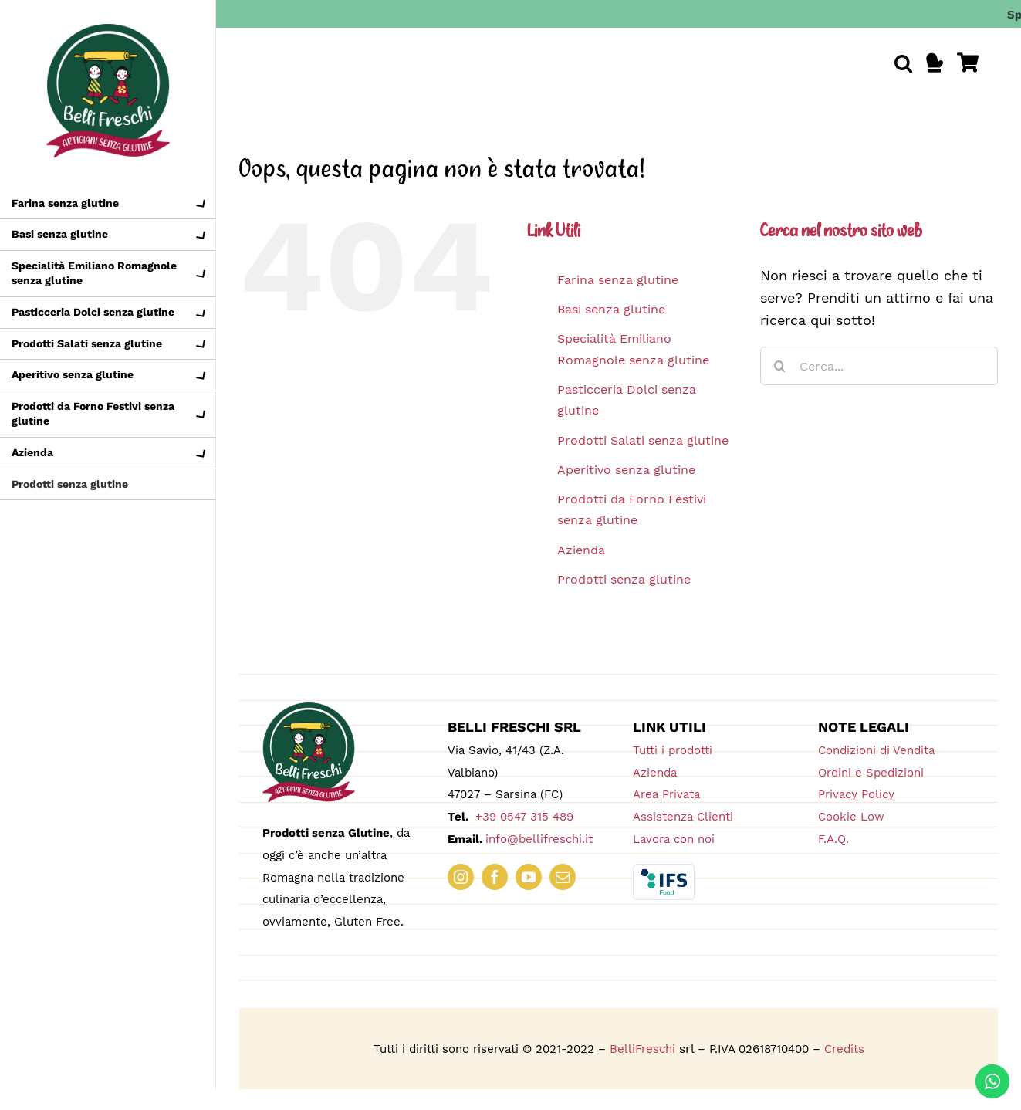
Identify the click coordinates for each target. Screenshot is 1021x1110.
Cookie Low (851, 817)
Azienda (581, 550)
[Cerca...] (879, 366)
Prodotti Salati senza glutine (643, 440)
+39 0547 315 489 (522, 817)
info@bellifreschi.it (539, 839)
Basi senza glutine (611, 309)
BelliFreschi (642, 1049)
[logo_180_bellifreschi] (308, 709)
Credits (844, 1049)
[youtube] (529, 877)
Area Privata (666, 794)
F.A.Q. (833, 839)
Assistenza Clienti (683, 817)
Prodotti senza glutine (624, 579)
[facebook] (495, 877)
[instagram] (461, 877)
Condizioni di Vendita (876, 750)
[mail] (562, 877)
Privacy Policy (856, 794)
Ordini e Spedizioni (871, 773)
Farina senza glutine (617, 279)
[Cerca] (779, 366)
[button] (903, 63)
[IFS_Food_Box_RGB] (664, 870)
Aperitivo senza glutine (626, 469)
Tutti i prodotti (672, 750)
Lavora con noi (674, 839)
